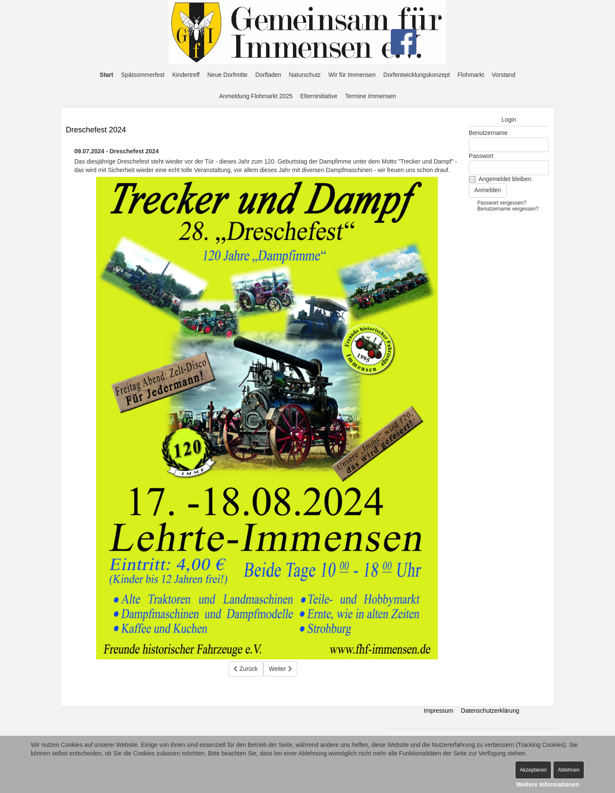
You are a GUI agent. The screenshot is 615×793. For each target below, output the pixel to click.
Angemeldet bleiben (504, 179)
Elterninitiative (318, 96)
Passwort (481, 155)
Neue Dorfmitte (228, 74)
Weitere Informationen (547, 784)
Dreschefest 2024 (96, 130)
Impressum (438, 710)
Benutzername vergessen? (508, 209)
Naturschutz (305, 74)
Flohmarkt (470, 74)
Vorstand (503, 74)
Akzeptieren (533, 770)
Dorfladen (268, 74)
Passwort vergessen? (502, 203)
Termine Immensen (370, 96)
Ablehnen (569, 770)
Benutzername (488, 132)
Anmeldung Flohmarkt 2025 (256, 96)
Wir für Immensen (351, 74)
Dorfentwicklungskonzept (417, 74)
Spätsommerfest (142, 74)
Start (106, 74)
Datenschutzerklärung (490, 710)
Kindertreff (185, 74)
